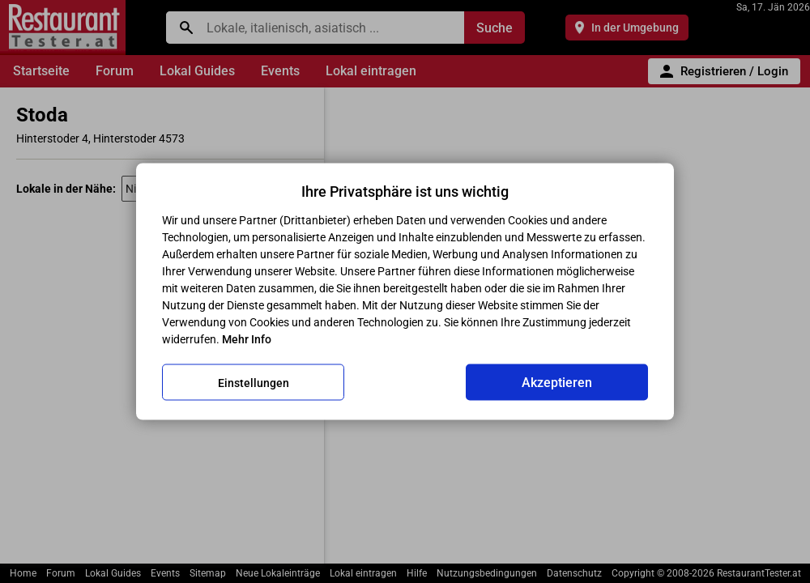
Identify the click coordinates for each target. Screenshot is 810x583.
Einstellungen (253, 382)
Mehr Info (246, 339)
